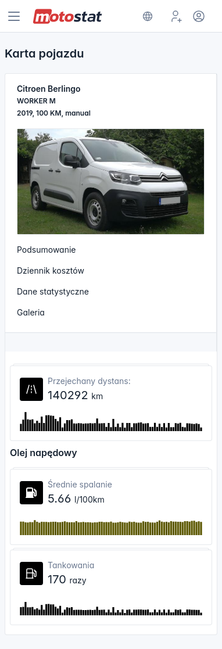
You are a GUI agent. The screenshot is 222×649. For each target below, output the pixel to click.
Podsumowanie (46, 249)
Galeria (31, 312)
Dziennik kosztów (50, 270)
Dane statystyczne (53, 291)
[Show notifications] (147, 16)
